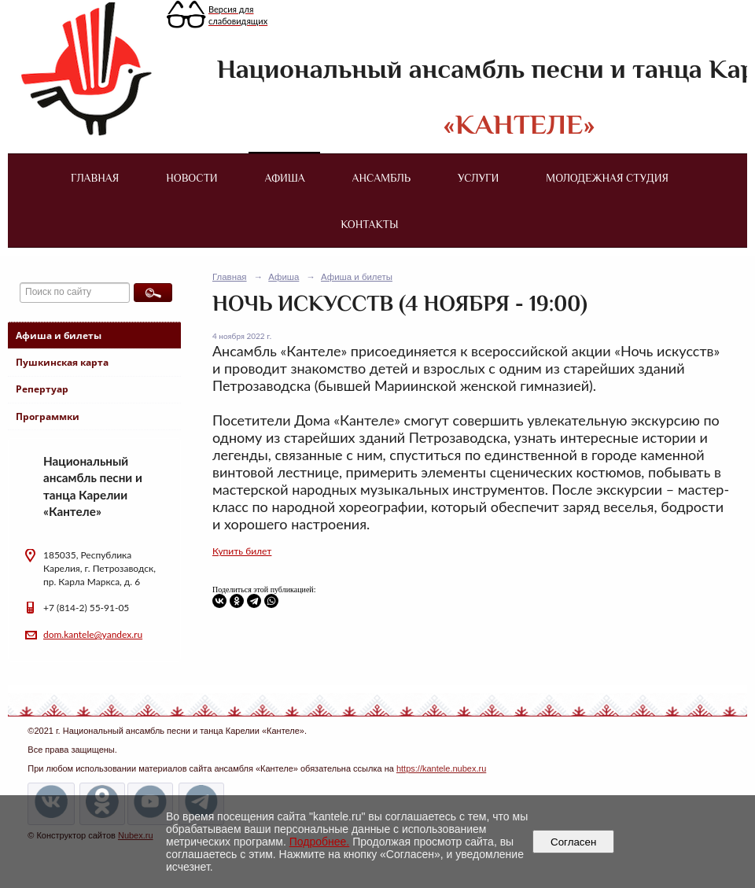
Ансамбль (381, 177)
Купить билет (241, 551)
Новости (191, 177)
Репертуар (42, 389)
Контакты (369, 224)
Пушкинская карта (62, 362)
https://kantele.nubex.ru (441, 768)
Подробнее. (319, 841)
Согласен (573, 842)
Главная (95, 177)
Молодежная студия (607, 177)
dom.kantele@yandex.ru (92, 634)
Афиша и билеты (58, 335)
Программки (47, 416)
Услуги (478, 177)
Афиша (285, 177)
